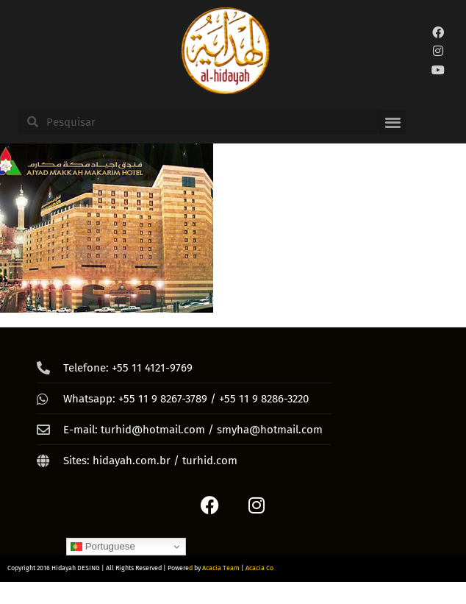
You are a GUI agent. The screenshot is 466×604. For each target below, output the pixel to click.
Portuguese (103, 547)
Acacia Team (221, 568)
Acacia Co (259, 568)
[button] (393, 122)
